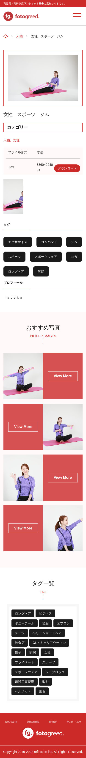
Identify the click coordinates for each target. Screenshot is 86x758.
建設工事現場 (24, 682)
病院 (32, 652)
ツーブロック (55, 672)
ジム (74, 242)
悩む (45, 682)
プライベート (24, 662)
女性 (16, 140)
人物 (19, 36)
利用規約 (52, 721)
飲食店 (20, 643)
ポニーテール (24, 623)
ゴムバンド (49, 242)
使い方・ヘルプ (73, 721)
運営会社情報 (33, 721)
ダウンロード (67, 168)
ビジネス (45, 613)
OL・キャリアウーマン (49, 643)
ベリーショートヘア (47, 633)
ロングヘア (16, 271)
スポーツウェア (46, 257)
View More (63, 376)
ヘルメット (23, 691)
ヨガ (74, 257)
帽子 (18, 652)
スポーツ (14, 257)
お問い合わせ (11, 721)
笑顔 (41, 271)
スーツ (20, 633)
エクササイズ (17, 242)
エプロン (63, 623)
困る (42, 691)
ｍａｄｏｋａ (13, 297)
